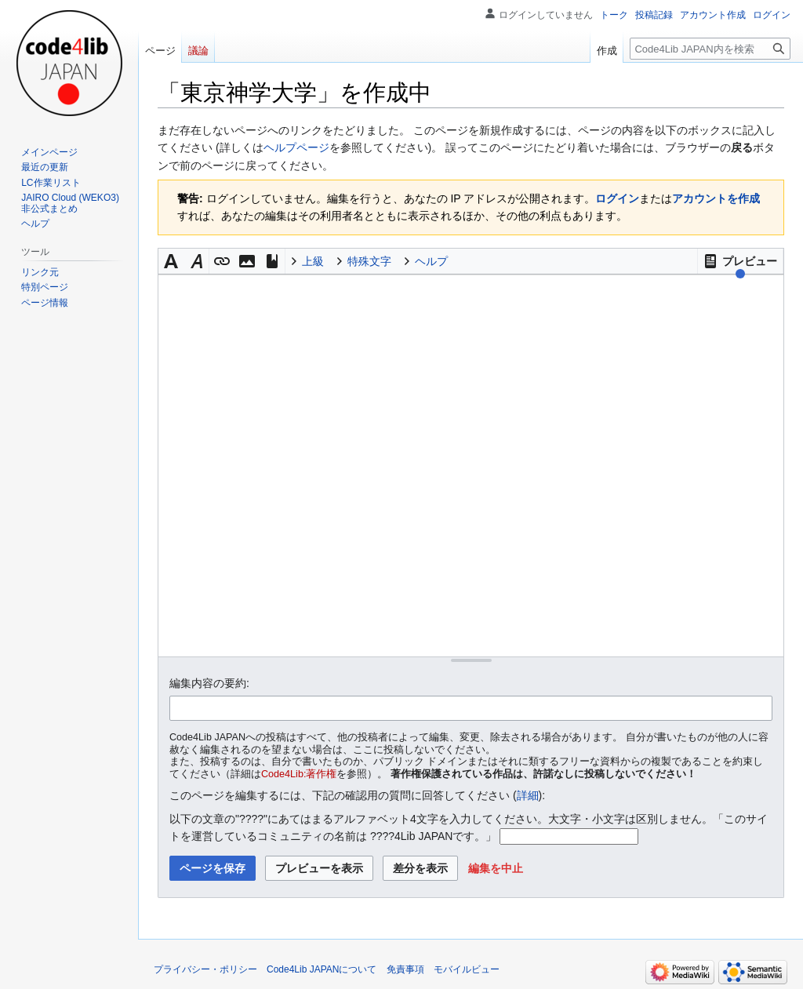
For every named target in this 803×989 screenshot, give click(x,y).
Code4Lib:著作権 (298, 774)
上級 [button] (313, 261)
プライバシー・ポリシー (205, 969)
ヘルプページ (296, 147)
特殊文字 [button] (369, 261)
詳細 (528, 795)
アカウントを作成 (716, 198)
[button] (740, 261)
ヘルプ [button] (431, 261)
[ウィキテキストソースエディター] (470, 465)
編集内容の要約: (209, 683)
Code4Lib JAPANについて (322, 969)
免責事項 (405, 969)
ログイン (617, 198)
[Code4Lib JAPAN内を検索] (710, 49)
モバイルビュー (467, 969)
